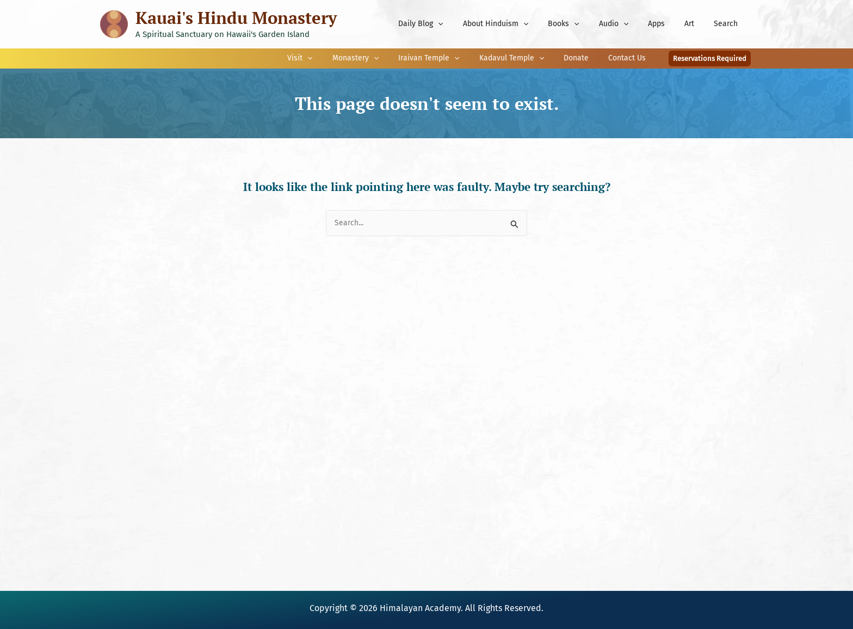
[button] (709, 58)
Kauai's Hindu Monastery (236, 18)
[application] (466, 24)
